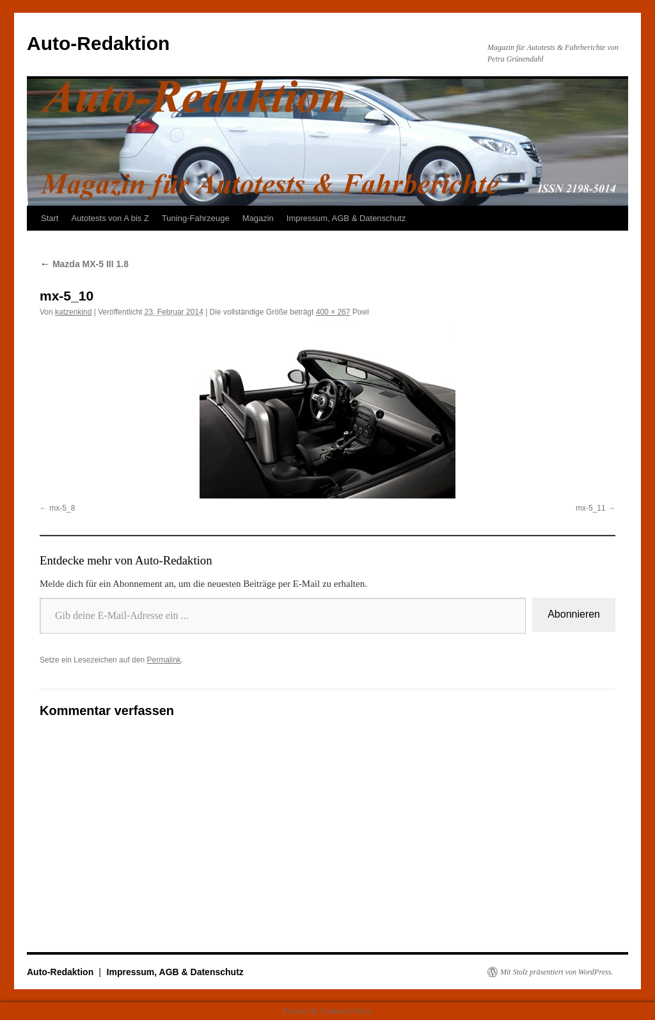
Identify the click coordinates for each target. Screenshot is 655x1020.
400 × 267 (333, 312)
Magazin (258, 218)
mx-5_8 (62, 508)
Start (49, 218)
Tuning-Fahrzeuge (196, 218)
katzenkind (73, 312)
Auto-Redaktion (98, 43)
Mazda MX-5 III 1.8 (84, 264)
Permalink (163, 659)
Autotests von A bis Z (109, 218)
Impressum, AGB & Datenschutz (346, 218)
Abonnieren (574, 614)
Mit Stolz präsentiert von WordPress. (556, 971)
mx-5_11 (591, 508)
